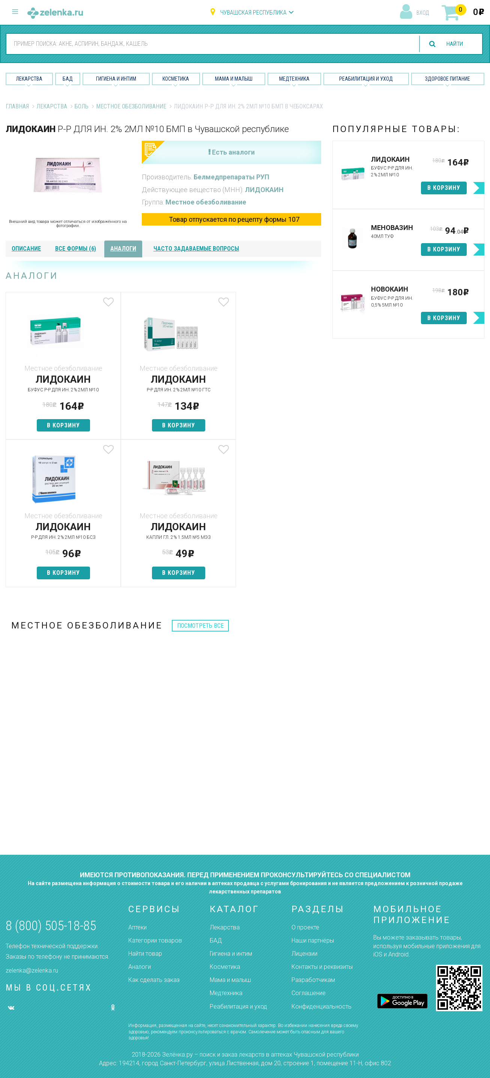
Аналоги (139, 966)
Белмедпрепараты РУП (231, 177)
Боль (82, 106)
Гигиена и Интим (116, 79)
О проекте (305, 927)
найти (453, 44)
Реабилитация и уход (366, 79)
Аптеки (137, 927)
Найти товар (145, 953)
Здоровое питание (447, 79)
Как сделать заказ (154, 979)
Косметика (175, 79)
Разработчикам (313, 979)
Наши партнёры (313, 940)
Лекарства (29, 79)
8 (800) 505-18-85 (51, 926)
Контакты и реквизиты (322, 966)
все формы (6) (75, 248)
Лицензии (304, 953)
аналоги (123, 248)
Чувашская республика (253, 12)
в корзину (57, 425)
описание (26, 248)
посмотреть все (200, 625)
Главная (17, 106)
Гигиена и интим (231, 953)
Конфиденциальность (322, 1006)
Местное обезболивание (131, 106)
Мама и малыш (234, 79)
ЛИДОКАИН (264, 190)
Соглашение (309, 993)
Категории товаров (155, 940)
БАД (68, 79)
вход (422, 13)
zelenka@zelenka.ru (32, 970)
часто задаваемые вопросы (196, 248)
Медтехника (294, 79)
